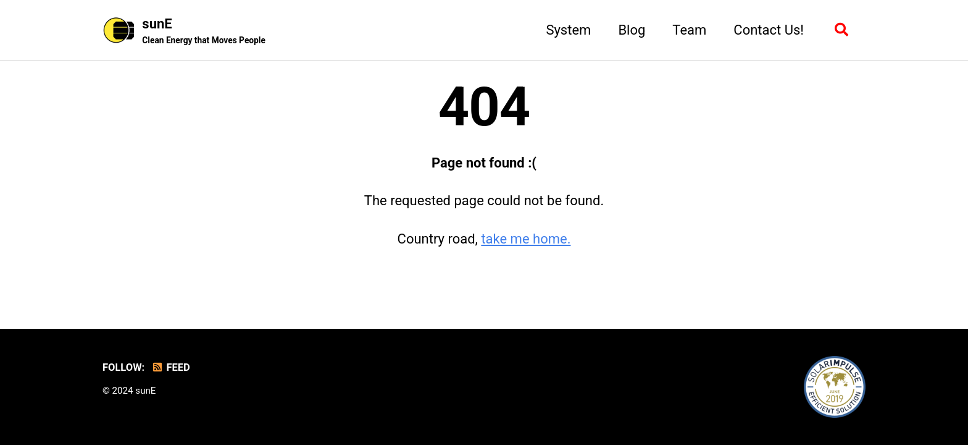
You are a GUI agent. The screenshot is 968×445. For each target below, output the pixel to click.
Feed (170, 367)
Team (689, 30)
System (568, 30)
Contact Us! (768, 30)
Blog (631, 30)
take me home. (525, 239)
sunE (203, 31)
